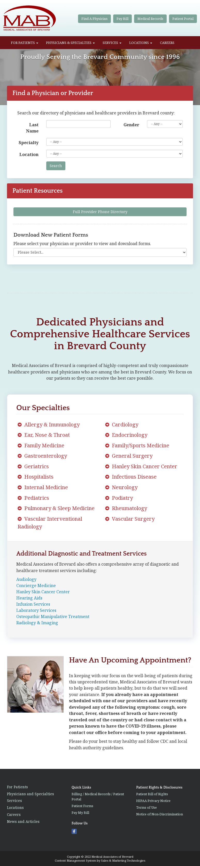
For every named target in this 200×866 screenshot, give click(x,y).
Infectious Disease (134, 476)
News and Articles (23, 821)
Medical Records (150, 18)
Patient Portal (183, 18)
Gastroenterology (45, 455)
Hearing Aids (29, 598)
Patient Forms (82, 805)
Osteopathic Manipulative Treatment (52, 616)
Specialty (29, 142)
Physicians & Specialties (70, 42)
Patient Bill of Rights (152, 794)
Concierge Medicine (36, 585)
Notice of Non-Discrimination (159, 814)
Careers (167, 42)
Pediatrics (36, 497)
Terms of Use (146, 807)
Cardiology (125, 424)
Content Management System (75, 860)
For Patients (24, 42)
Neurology (124, 487)
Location (29, 154)
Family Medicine (44, 445)
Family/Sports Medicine (140, 445)
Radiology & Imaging (37, 623)
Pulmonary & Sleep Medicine (59, 508)
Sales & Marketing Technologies (123, 860)
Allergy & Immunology (52, 424)
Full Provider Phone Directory (100, 211)
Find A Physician (94, 18)
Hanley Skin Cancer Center (144, 466)
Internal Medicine (46, 487)
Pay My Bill (80, 812)
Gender (131, 125)
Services (112, 42)
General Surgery (132, 455)
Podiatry (122, 497)
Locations (140, 42)
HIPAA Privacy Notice (153, 800)
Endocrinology (129, 434)
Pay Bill (122, 18)
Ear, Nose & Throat (47, 434)
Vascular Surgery (133, 518)
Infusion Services (33, 604)
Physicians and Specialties (30, 793)
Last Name (32, 128)
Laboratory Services (36, 610)
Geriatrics (36, 466)
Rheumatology (129, 508)
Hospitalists (38, 476)
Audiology (26, 579)
